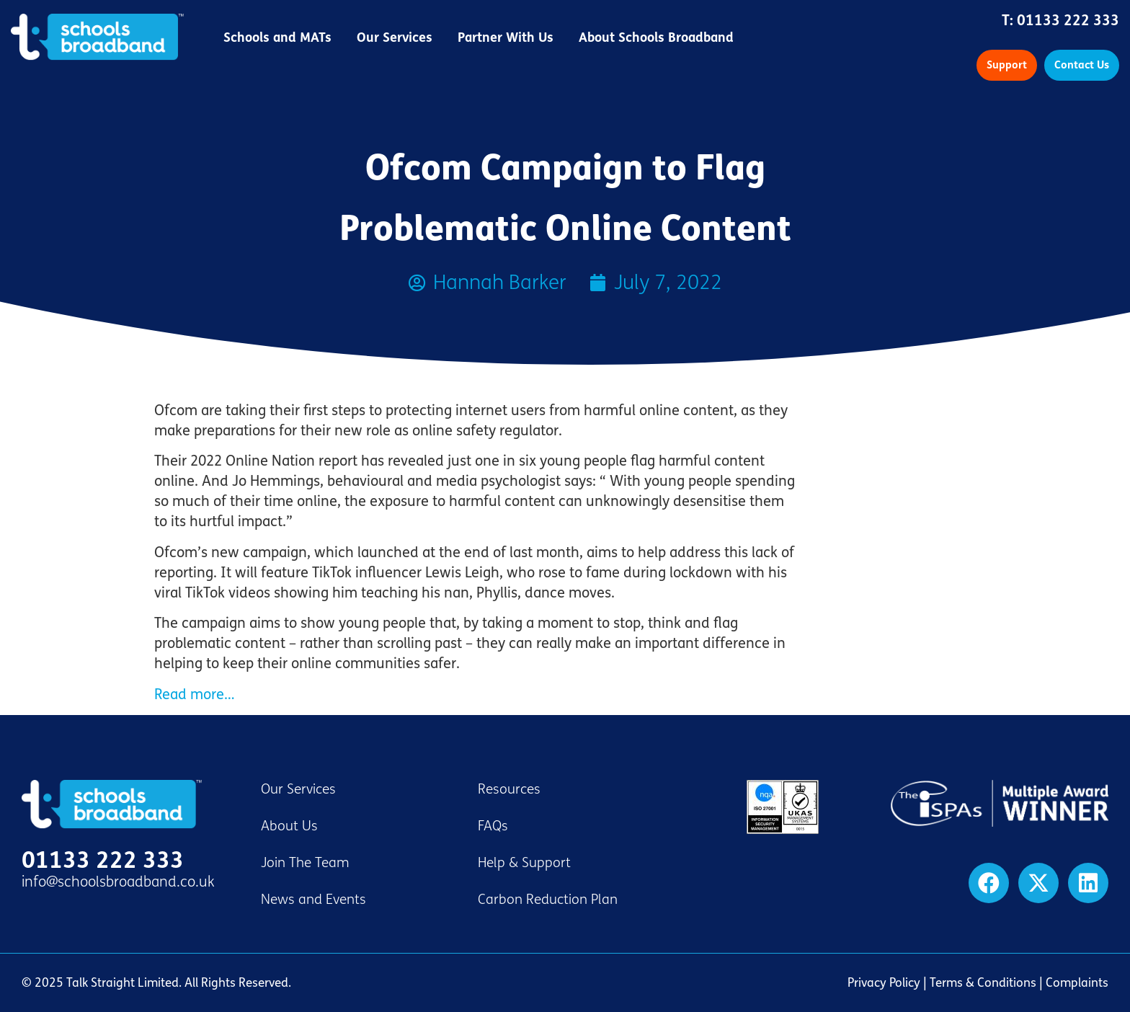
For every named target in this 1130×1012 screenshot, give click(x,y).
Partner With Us (505, 37)
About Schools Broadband (656, 37)
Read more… (194, 694)
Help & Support (524, 863)
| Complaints (1072, 982)
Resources (509, 789)
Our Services (394, 37)
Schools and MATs (277, 37)
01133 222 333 (1068, 20)
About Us (289, 826)
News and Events (313, 899)
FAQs (493, 826)
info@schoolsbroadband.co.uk (118, 882)
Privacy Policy (884, 982)
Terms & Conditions (983, 982)
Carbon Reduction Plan (548, 899)
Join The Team (305, 863)
